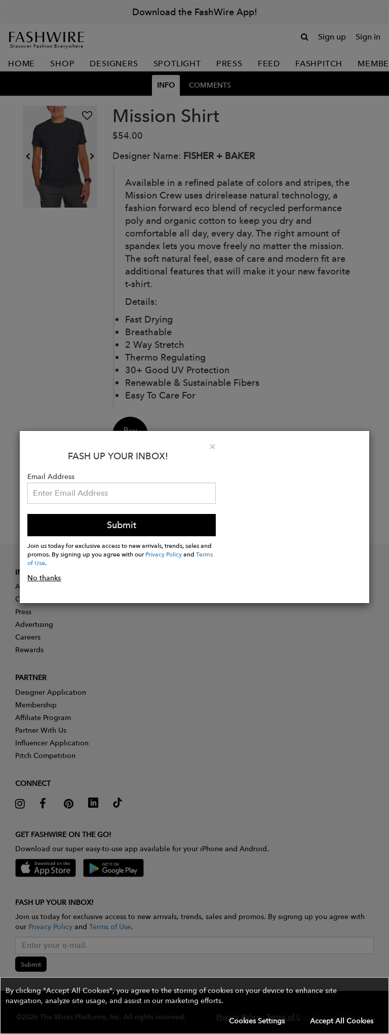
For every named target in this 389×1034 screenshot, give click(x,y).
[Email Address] (121, 493)
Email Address (50, 476)
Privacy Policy (163, 554)
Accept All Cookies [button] (341, 1020)
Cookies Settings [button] (257, 1020)
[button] (194, 1005)
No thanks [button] (44, 577)
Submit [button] (121, 525)
